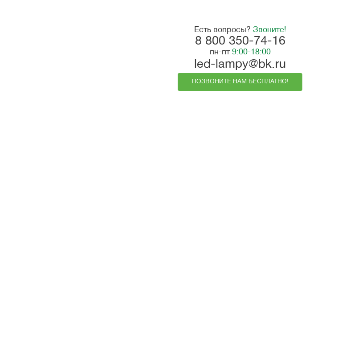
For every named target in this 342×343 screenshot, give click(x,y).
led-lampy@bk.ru (240, 64)
